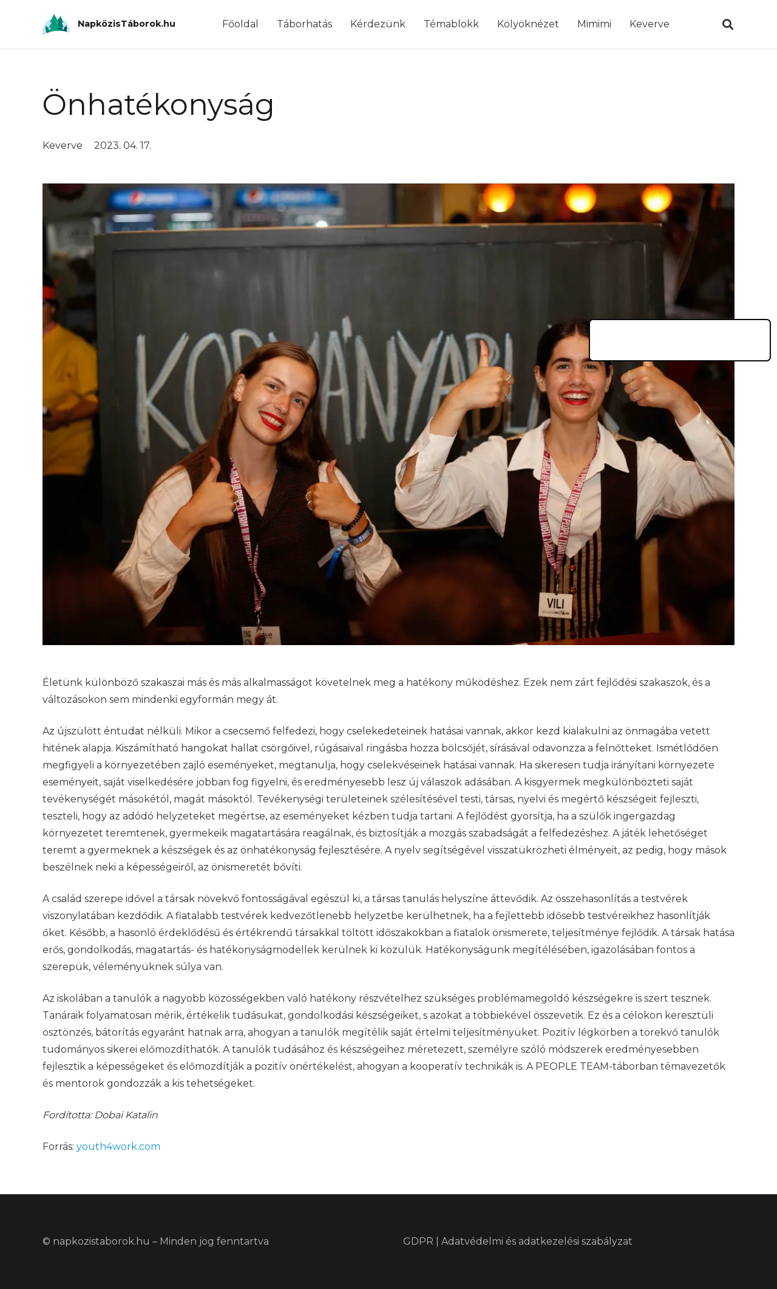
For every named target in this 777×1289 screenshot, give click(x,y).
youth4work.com (118, 1146)
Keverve (62, 145)
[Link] (56, 24)
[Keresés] (728, 24)
